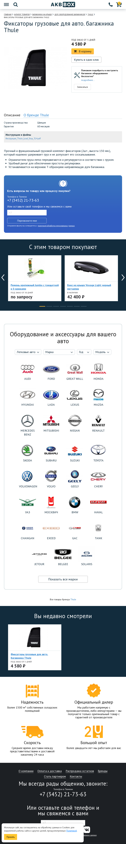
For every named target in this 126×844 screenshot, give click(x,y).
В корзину (82, 51)
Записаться (82, 86)
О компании (26, 771)
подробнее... (88, 80)
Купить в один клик (86, 60)
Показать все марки (63, 579)
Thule (73, 599)
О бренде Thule (36, 115)
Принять (11, 836)
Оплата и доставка (49, 771)
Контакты (76, 776)
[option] (21, 108)
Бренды (102, 771)
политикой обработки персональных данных (56, 226)
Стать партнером (55, 776)
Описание (12, 115)
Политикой (71, 830)
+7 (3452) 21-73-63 (23, 200)
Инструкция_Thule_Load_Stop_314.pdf (23, 138)
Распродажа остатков (80, 771)
